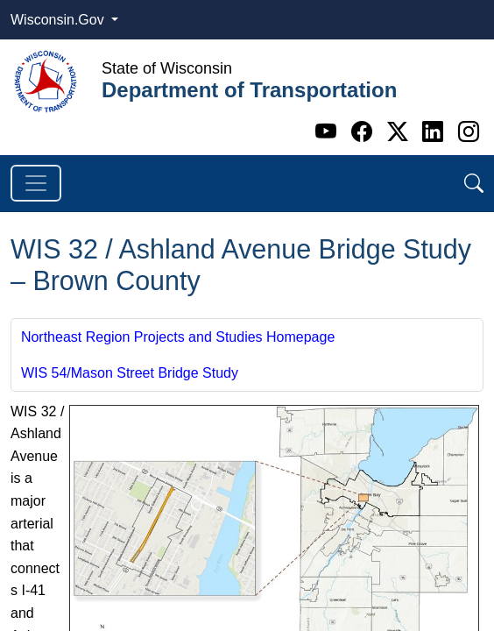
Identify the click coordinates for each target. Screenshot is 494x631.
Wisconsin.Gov (59, 19)
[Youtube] (328, 132)
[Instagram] (468, 132)
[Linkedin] (435, 132)
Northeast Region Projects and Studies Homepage (178, 337)
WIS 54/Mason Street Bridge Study (129, 372)
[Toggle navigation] (36, 183)
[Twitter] (400, 132)
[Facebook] (364, 132)
